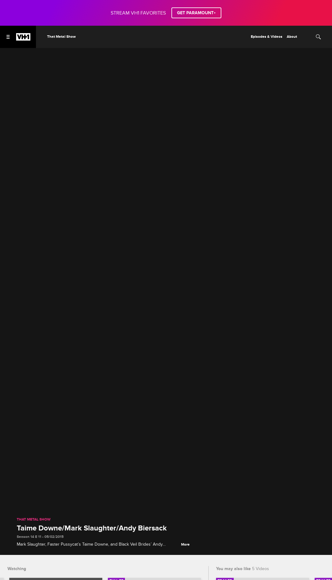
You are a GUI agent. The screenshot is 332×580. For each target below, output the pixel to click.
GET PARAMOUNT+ (196, 12)
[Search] (318, 36)
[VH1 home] (23, 39)
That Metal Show (34, 519)
